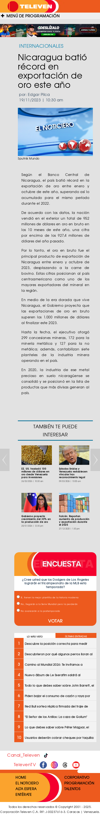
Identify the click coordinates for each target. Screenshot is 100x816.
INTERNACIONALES (41, 45)
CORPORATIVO (77, 777)
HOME (20, 777)
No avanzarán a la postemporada (38, 611)
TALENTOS (72, 788)
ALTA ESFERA (26, 788)
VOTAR (55, 621)
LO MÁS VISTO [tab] (35, 636)
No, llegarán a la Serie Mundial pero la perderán (47, 604)
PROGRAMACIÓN (79, 783)
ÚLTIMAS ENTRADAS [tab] (76, 636)
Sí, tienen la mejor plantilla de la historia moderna (48, 597)
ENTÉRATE (23, 794)
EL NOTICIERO (27, 783)
